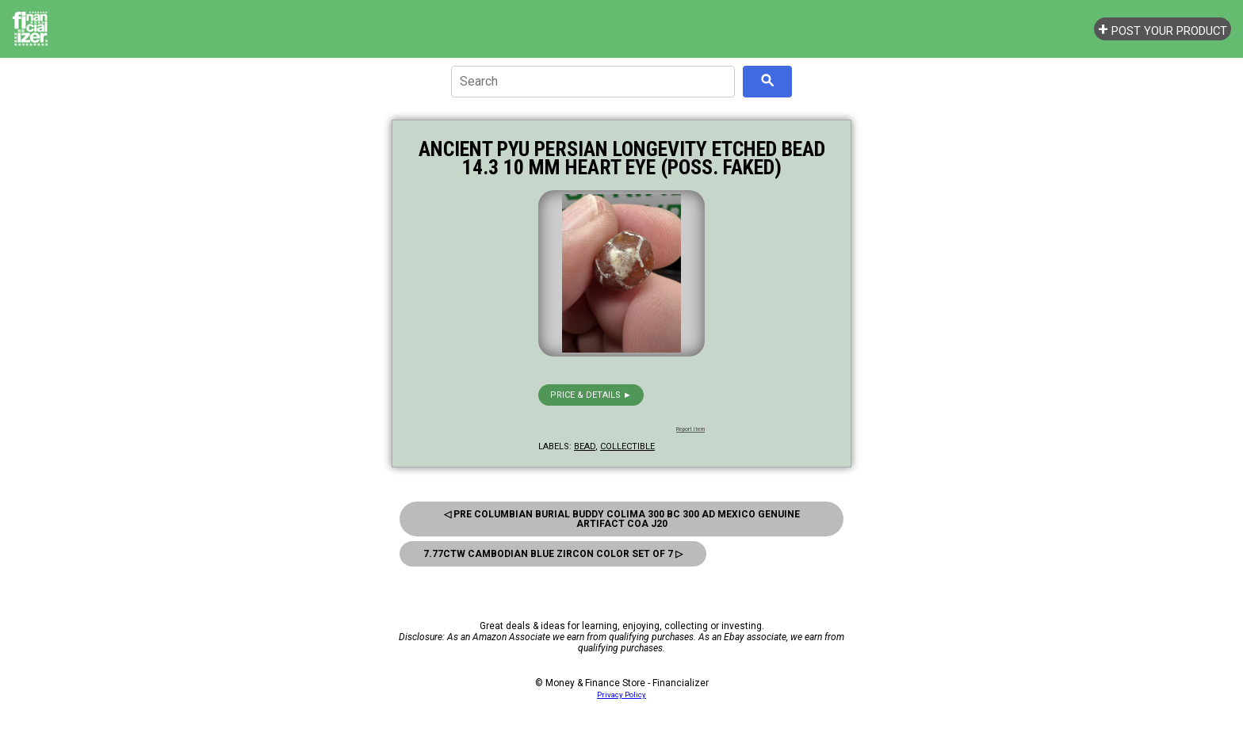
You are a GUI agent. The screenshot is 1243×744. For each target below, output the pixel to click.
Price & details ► (591, 395)
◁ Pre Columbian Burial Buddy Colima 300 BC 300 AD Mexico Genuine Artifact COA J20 (622, 519)
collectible (627, 446)
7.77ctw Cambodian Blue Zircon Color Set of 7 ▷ (553, 553)
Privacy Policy (621, 694)
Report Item (690, 429)
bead (584, 446)
